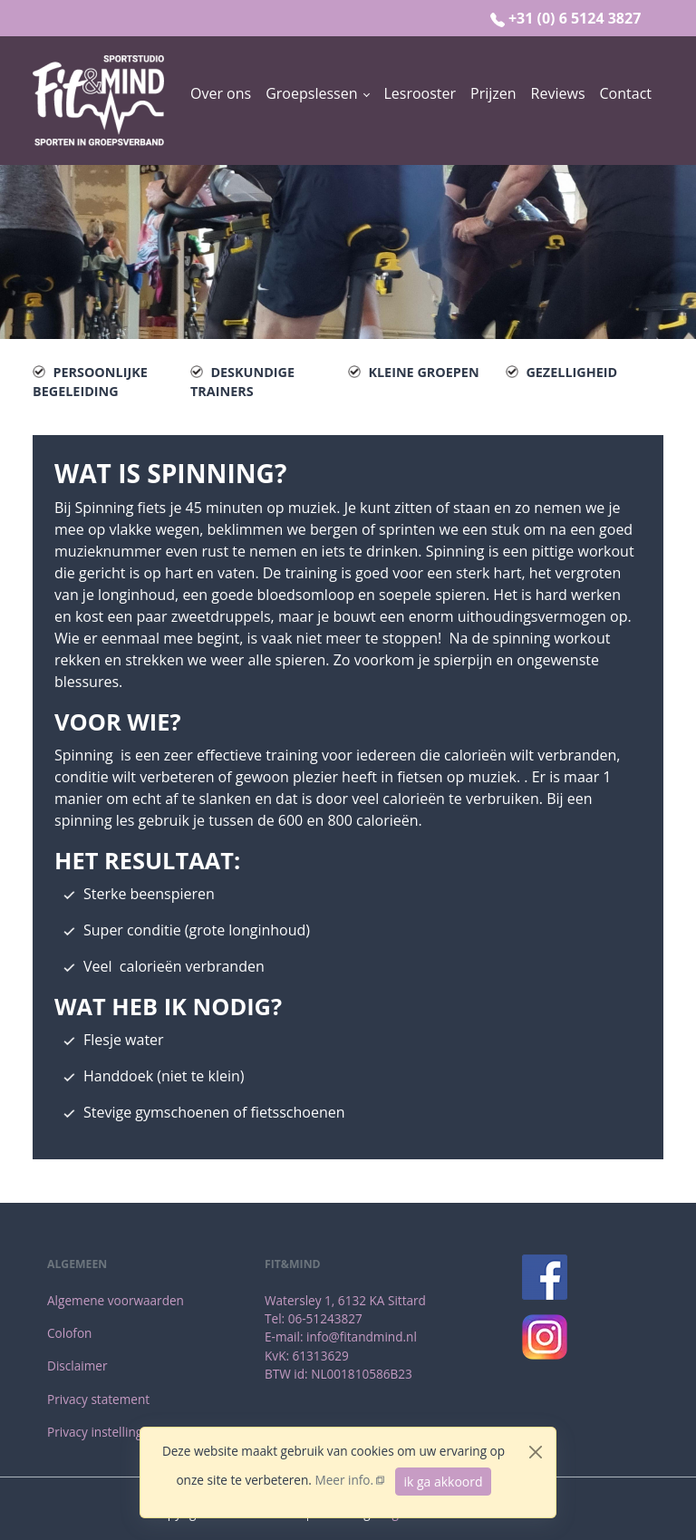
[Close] (535, 1452)
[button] (317, 93)
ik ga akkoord (442, 1481)
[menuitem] (220, 100)
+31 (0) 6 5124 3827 (574, 18)
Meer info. (343, 1479)
